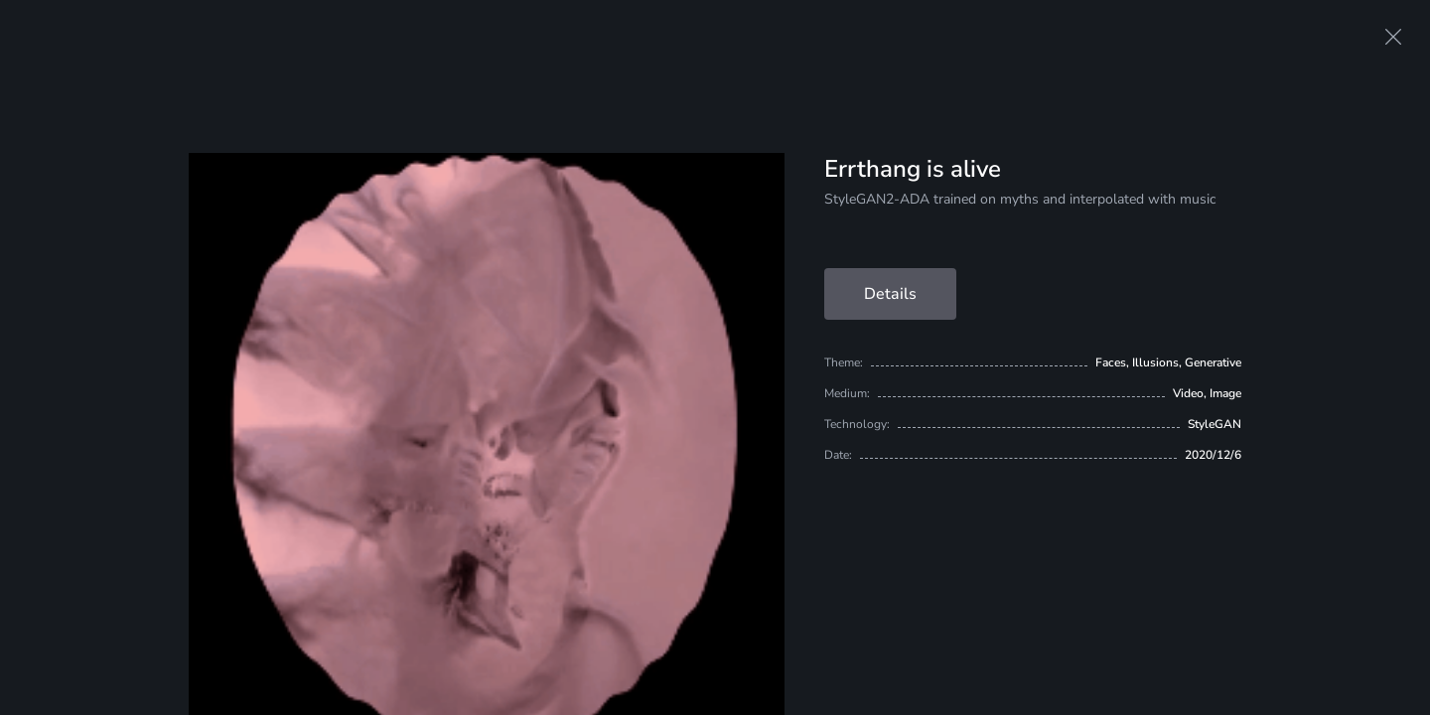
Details (890, 294)
